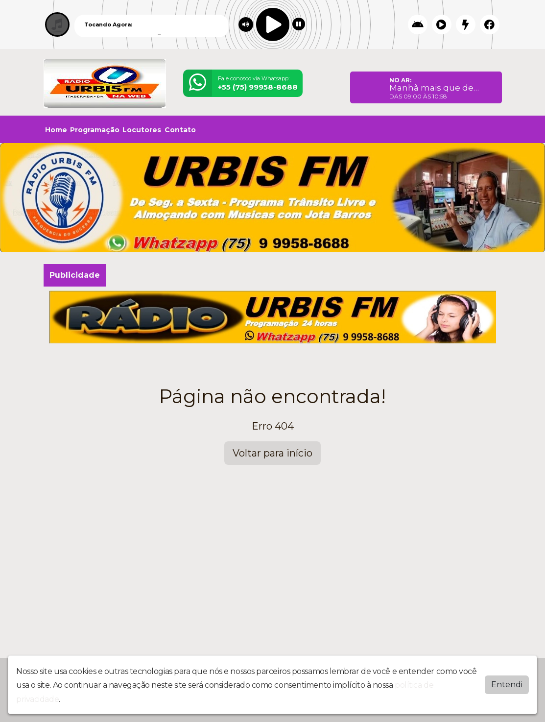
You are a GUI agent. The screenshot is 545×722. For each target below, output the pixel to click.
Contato (180, 129)
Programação (94, 129)
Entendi (506, 683)
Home (56, 129)
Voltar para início (272, 453)
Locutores (141, 129)
